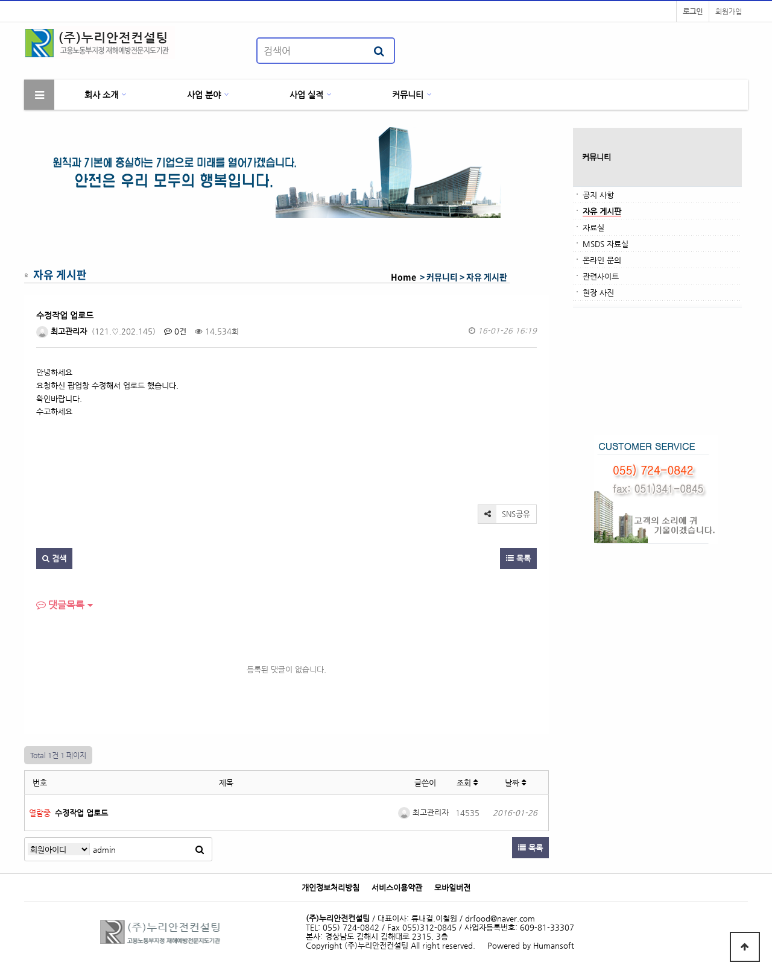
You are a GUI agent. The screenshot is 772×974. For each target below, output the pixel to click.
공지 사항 (598, 195)
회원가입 (728, 11)
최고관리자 (61, 331)
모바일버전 (452, 888)
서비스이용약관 (397, 888)
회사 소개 (101, 94)
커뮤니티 (407, 94)
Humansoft (553, 945)
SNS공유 (504, 514)
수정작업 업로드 (81, 812)
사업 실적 (306, 94)
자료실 (593, 227)
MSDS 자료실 (605, 243)
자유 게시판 (602, 211)
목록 (518, 558)
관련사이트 (601, 276)
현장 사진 (598, 292)
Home (403, 277)
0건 (175, 331)
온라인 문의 (602, 260)
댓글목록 (60, 605)
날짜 (515, 782)
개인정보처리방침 (330, 888)
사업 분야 (204, 94)
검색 (54, 558)
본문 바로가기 (0, 0)
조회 (467, 782)
